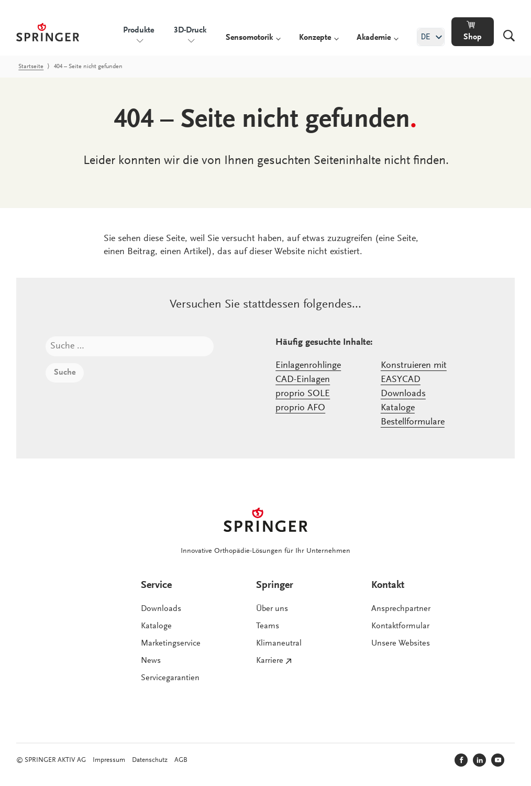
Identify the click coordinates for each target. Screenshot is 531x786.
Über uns (272, 609)
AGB (180, 760)
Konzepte (315, 38)
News (151, 661)
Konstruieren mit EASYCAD (414, 373)
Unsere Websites (400, 643)
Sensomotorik (249, 38)
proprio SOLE (302, 394)
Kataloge (398, 408)
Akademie (374, 38)
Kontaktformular (400, 626)
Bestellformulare (413, 422)
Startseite (30, 66)
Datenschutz (150, 760)
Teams (267, 626)
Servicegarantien (170, 678)
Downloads (403, 394)
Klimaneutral (279, 643)
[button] (472, 31)
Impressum (109, 760)
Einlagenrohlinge (308, 365)
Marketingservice (171, 643)
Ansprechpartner (400, 609)
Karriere (269, 661)
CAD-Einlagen (302, 380)
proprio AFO (300, 408)
